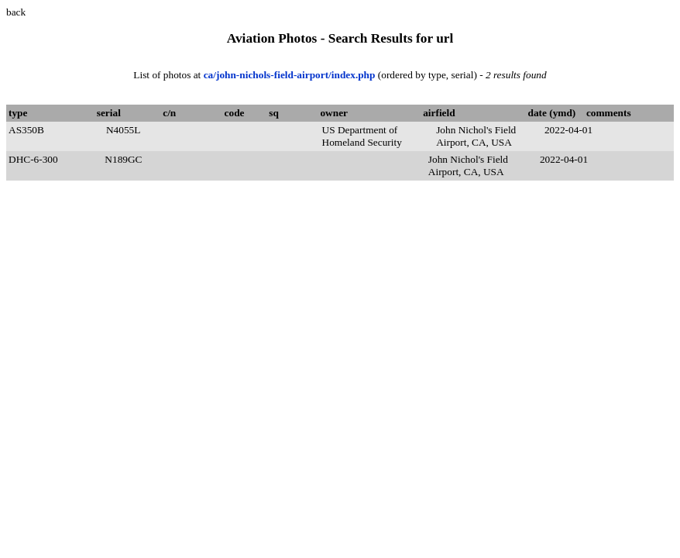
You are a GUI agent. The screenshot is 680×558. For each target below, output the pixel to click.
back (16, 12)
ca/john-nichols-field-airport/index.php (291, 75)
